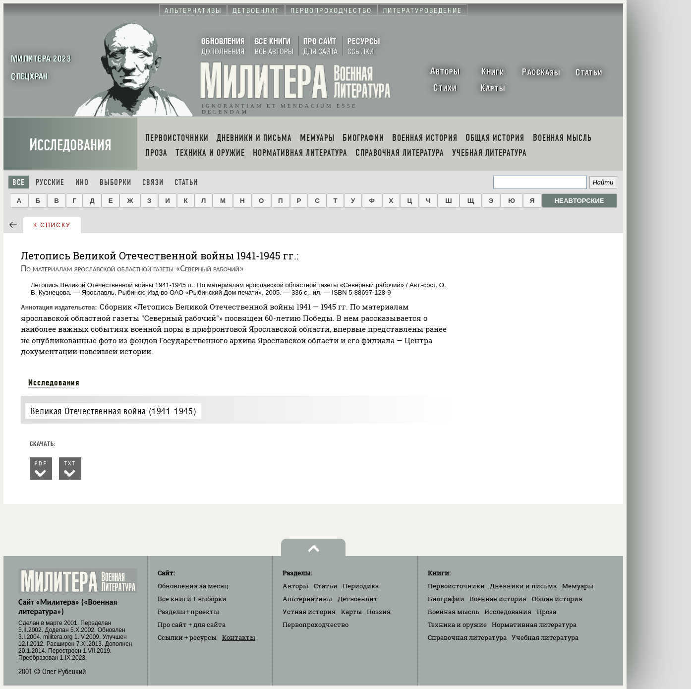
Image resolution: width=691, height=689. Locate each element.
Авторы (295, 585)
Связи (153, 182)
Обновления (193, 585)
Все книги (192, 598)
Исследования (70, 145)
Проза (546, 611)
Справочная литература (467, 637)
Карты (351, 611)
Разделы (188, 611)
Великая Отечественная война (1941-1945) (113, 411)
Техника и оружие (457, 624)
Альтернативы (307, 598)
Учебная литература (545, 637)
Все (18, 182)
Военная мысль (453, 611)
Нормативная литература (534, 624)
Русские (50, 182)
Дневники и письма (523, 585)
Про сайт (192, 624)
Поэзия (379, 611)
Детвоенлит (358, 598)
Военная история (497, 598)
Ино (82, 182)
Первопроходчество (315, 624)
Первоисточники (456, 585)
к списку (52, 225)
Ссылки (187, 637)
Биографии (446, 598)
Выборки (115, 182)
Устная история (309, 611)
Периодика (361, 585)
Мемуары (577, 585)
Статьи (186, 182)
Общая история (557, 598)
